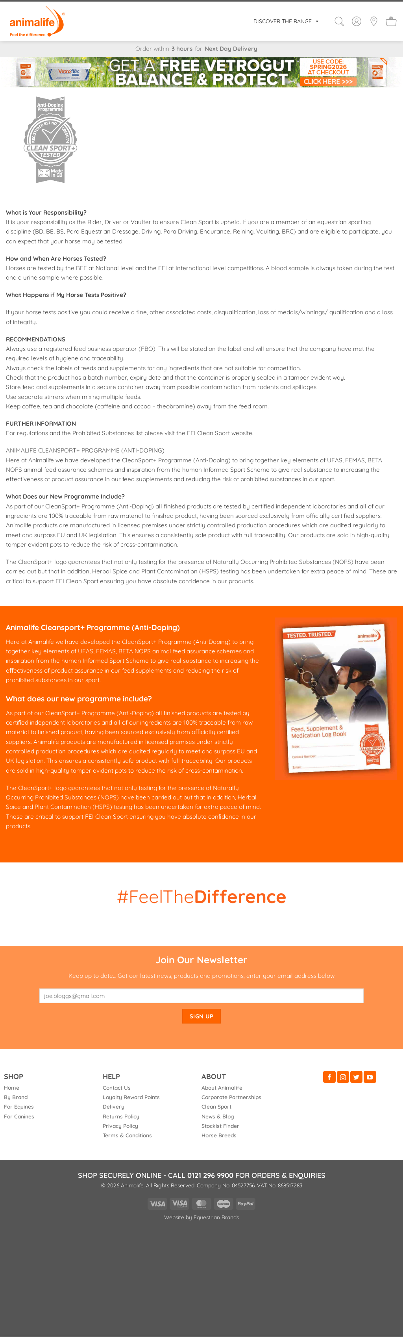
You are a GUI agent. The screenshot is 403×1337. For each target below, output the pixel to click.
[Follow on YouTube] (370, 1077)
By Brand (16, 1097)
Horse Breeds (219, 1135)
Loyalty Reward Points (131, 1097)
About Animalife (222, 1087)
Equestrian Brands (216, 1217)
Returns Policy (121, 1116)
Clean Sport (216, 1106)
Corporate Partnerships (231, 1097)
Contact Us (117, 1087)
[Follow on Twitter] (356, 1077)
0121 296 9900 (210, 1175)
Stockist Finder (220, 1125)
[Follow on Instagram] (343, 1077)
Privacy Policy (120, 1125)
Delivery (113, 1106)
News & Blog (218, 1116)
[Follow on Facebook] (329, 1077)
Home (11, 1087)
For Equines (19, 1106)
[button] (339, 21)
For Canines (19, 1116)
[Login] (356, 21)
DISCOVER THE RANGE (286, 21)
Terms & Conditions (127, 1135)
